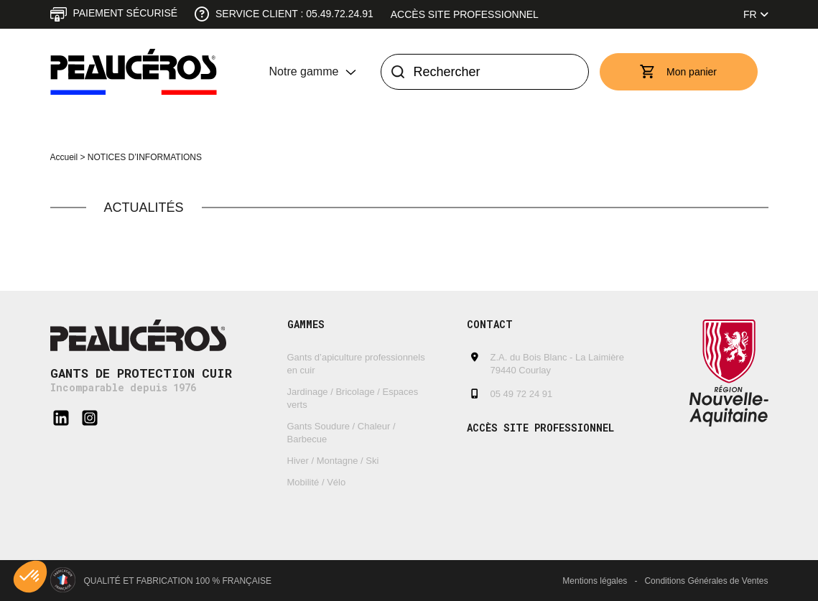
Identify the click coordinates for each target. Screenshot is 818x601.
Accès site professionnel (465, 14)
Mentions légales (594, 581)
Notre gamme (304, 71)
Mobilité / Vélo (316, 482)
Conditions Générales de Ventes (706, 581)
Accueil (64, 157)
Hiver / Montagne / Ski (333, 460)
